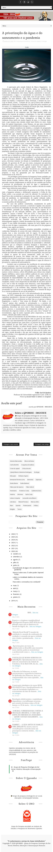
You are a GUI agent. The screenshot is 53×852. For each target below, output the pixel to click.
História (12, 494)
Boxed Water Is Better (34, 397)
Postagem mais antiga (42, 444)
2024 (13, 540)
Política (36, 505)
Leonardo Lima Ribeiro (29, 498)
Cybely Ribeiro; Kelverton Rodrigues (21, 472)
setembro (16, 557)
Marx (11, 505)
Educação (13, 476)
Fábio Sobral (30, 487)
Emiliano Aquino (23, 476)
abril (14, 588)
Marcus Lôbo (35, 502)
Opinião (18, 505)
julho (15, 562)
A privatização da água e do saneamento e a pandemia (28, 569)
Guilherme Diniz (36, 491)
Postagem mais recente (10, 444)
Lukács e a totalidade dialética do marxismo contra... (28, 578)
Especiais (38, 480)
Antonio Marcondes (16, 461)
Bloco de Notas (29, 461)
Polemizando (27, 505)
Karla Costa (29, 494)
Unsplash (48, 397)
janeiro (15, 597)
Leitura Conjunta (15, 498)
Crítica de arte (26, 468)
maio (15, 586)
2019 (13, 601)
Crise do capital (36, 41)
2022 (13, 546)
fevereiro (16, 594)
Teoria (19, 509)
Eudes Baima (14, 483)
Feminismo (13, 491)
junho (15, 565)
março (15, 591)
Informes (20, 494)
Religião (12, 509)
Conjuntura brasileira (23, 41)
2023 (13, 543)
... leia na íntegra (34, 626)
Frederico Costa (24, 491)
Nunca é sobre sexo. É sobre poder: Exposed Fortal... (28, 573)
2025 (13, 537)
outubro (16, 554)
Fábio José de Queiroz (16, 487)
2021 (13, 548)
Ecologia (44, 41)
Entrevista (30, 480)
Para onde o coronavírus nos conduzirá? (26, 582)
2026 (13, 534)
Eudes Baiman (24, 483)
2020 (13, 551)
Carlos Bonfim (14, 465)
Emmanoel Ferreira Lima (17, 480)
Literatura (13, 502)
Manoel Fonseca (23, 502)
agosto (15, 560)
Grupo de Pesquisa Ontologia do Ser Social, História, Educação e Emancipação (25, 768)
